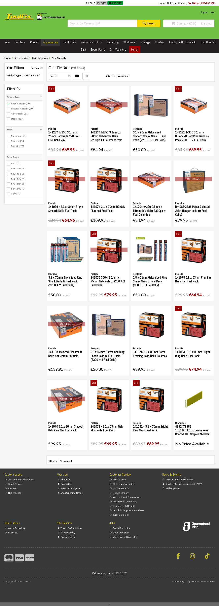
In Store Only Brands (122, 505)
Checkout (206, 23)
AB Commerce (208, 581)
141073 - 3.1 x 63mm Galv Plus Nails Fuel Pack (106, 428)
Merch (134, 49)
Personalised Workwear (19, 479)
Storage (145, 42)
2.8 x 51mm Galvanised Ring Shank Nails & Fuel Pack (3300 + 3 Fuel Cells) (150, 281)
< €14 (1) (16, 163)
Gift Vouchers (118, 49)
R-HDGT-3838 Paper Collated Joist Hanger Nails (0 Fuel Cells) (192, 211)
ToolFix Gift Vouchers (123, 501)
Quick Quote (13, 483)
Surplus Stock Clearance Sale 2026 (182, 483)
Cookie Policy (66, 536)
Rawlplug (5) (17, 146)
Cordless (20, 42)
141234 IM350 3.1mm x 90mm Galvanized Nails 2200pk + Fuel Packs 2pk (106, 136)
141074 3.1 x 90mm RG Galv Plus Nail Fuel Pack (107, 209)
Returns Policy (119, 492)
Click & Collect (119, 514)
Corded (34, 42)
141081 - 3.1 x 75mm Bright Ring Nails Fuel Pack (150, 428)
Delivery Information (122, 483)
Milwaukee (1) (18, 135)
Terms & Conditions (70, 528)
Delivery (171, 2)
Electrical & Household (182, 42)
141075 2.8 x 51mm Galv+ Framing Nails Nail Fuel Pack (150, 354)
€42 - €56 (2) (18, 173)
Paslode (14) (18, 141)
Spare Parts (98, 49)
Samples (11, 488)
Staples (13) (17, 118)
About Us (64, 479)
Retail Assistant (120, 532)
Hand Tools (69, 42)
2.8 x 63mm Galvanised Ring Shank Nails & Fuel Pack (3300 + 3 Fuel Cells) (107, 356)
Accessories (50, 42)
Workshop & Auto (91, 42)
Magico (183, 581)
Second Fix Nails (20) (22, 108)
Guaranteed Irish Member (178, 479)
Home (161, 2)
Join (212, 12)
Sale (83, 49)
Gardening (113, 42)
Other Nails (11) (19, 113)
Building (159, 42)
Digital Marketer (120, 528)
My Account (118, 479)
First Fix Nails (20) (20, 103)
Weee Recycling (15, 528)
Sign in (204, 12)
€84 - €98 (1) (18, 188)
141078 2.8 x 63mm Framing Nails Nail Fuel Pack (193, 279)
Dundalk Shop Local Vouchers (127, 510)
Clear (37, 68)
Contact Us (65, 483)
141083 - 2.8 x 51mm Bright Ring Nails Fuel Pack (192, 354)
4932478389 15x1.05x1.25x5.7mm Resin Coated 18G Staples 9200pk (192, 430)
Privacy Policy (66, 532)
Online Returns (120, 488)
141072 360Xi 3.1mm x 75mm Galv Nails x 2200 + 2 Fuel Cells (107, 281)
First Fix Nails (31, 75)
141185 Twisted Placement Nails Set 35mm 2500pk (65, 354)
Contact (182, 2)
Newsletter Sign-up (69, 488)
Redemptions (171, 488)
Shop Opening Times (70, 492)
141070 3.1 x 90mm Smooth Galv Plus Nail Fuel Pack (65, 428)
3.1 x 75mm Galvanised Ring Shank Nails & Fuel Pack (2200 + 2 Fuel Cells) (65, 281)
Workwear (129, 42)
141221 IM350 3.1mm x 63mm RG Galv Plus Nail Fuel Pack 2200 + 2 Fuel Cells (192, 136)
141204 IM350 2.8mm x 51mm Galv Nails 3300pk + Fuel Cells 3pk (149, 211)
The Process (13, 492)
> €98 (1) (16, 193)
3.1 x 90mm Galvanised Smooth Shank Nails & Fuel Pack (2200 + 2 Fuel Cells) (149, 136)
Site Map (11, 532)
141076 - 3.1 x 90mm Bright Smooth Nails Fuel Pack (65, 209)
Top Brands (208, 42)
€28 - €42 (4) (18, 168)
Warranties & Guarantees (125, 497)
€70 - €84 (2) (18, 183)
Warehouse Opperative (124, 536)
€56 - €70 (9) (18, 178)
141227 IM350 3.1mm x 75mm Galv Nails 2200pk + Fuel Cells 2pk (64, 136)
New (7, 42)
